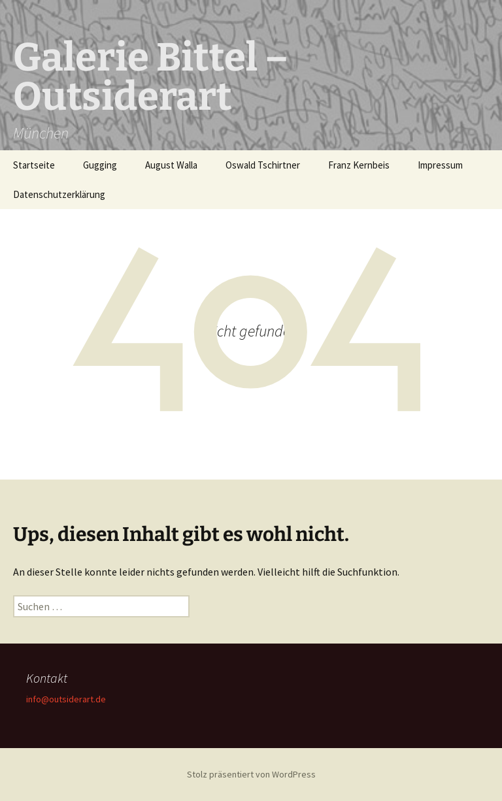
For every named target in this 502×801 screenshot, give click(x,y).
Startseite (34, 165)
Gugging (100, 165)
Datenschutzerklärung (59, 194)
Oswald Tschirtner (263, 165)
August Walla (171, 165)
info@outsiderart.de (66, 699)
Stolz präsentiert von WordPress (251, 774)
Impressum (440, 165)
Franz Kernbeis (359, 165)
